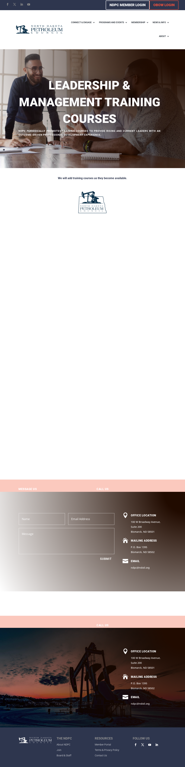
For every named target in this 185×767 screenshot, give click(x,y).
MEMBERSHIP (138, 22)
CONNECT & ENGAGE (81, 22)
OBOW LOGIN (164, 5)
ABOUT (162, 36)
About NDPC (63, 744)
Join (59, 750)
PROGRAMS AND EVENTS (111, 22)
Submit (106, 559)
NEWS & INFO (159, 22)
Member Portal (103, 744)
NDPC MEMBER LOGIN (128, 5)
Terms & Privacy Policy (107, 750)
